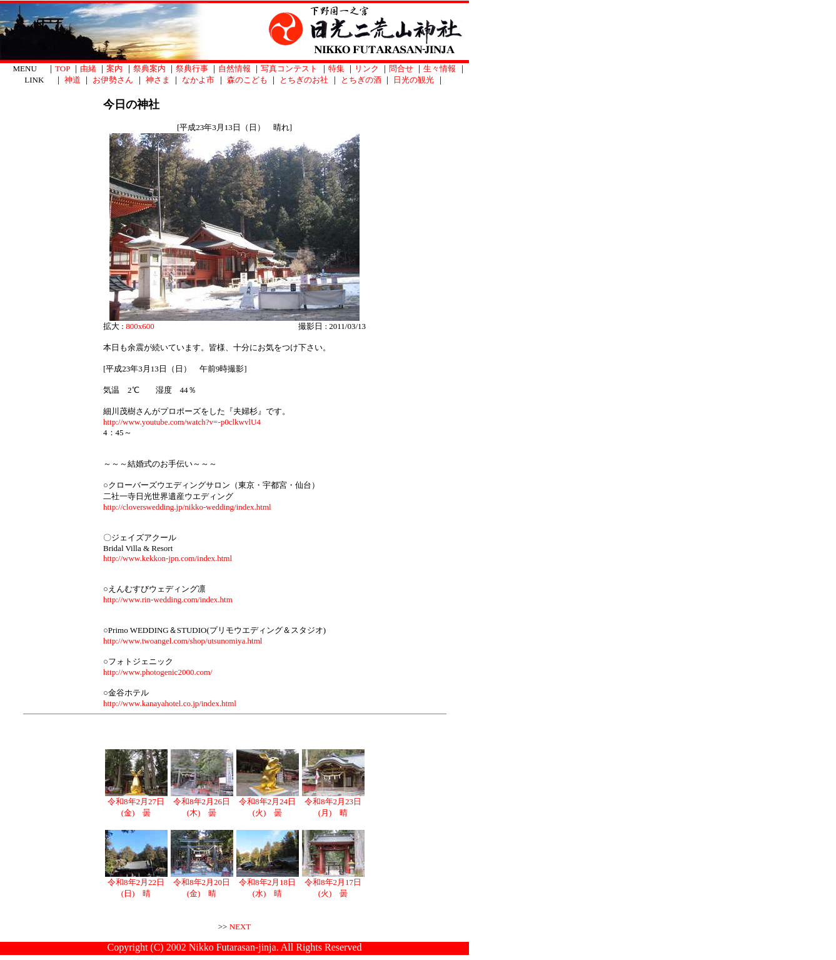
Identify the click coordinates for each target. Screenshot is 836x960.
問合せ (401, 68)
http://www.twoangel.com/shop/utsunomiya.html (182, 640)
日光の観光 (413, 79)
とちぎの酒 (361, 79)
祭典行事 (192, 68)
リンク (367, 68)
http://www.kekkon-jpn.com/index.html (167, 558)
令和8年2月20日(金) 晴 (202, 883)
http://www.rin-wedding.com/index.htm (168, 599)
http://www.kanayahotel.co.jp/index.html (169, 703)
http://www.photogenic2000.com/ (158, 672)
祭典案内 (149, 68)
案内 (114, 68)
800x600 (140, 326)
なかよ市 (198, 79)
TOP (62, 68)
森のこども (247, 79)
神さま (158, 79)
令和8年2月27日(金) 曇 (136, 803)
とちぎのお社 (304, 79)
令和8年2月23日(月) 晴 (333, 803)
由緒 (88, 68)
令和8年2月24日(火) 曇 (267, 803)
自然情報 (234, 68)
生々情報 (439, 68)
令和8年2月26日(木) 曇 (202, 803)
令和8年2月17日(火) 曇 (333, 883)
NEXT (240, 926)
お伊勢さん (113, 79)
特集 (336, 68)
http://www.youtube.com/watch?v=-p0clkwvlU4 (182, 422)
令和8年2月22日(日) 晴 (136, 883)
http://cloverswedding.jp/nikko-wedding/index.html (187, 507)
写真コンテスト (289, 68)
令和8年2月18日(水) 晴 (267, 883)
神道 (72, 79)
